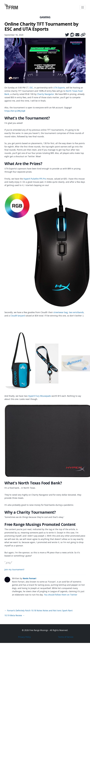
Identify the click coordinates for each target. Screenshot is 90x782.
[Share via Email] (77, 35)
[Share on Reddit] (72, 35)
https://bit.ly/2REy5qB (14, 110)
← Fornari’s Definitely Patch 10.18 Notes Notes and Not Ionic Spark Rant (38, 610)
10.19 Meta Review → (14, 615)
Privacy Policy (24, 637)
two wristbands (76, 312)
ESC (31, 87)
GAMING (45, 17)
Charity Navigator (45, 94)
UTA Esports (59, 87)
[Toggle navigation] (82, 7)
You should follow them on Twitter (60, 594)
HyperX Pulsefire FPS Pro (34, 178)
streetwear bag (60, 312)
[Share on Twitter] (67, 35)
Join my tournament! (14, 569)
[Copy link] (83, 35)
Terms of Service (65, 637)
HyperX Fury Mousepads (39, 396)
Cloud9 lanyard (17, 315)
